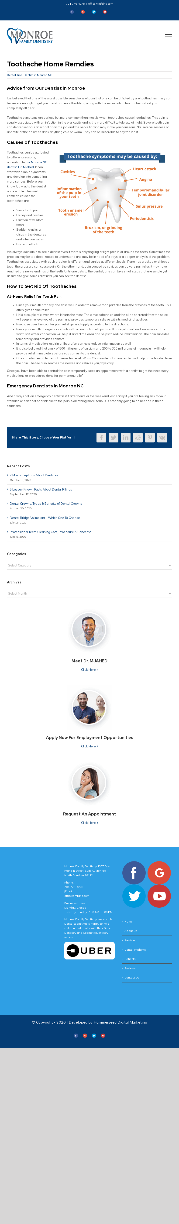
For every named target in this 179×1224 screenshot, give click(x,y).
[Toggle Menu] (168, 36)
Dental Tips (14, 75)
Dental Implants (135, 949)
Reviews (130, 968)
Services (130, 940)
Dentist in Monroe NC (38, 75)
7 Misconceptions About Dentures (34, 475)
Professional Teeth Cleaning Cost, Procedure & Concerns (50, 532)
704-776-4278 (75, 3)
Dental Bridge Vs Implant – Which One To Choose (45, 518)
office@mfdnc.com (100, 3)
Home (128, 921)
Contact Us (131, 977)
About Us (130, 931)
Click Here (88, 669)
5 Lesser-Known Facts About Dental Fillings (41, 489)
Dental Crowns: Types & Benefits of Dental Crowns (46, 503)
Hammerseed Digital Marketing (120, 1022)
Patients (130, 959)
